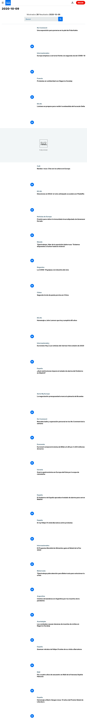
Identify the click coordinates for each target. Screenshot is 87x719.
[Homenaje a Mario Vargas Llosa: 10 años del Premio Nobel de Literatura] (61, 709)
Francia (40, 78)
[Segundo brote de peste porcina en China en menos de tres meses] (61, 304)
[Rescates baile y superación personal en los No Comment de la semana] (61, 431)
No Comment (42, 28)
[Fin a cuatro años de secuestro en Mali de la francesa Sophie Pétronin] (61, 684)
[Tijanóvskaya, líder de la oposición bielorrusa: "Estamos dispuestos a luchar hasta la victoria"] (61, 254)
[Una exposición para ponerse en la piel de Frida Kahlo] (61, 39)
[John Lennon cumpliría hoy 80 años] (61, 329)
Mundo (39, 242)
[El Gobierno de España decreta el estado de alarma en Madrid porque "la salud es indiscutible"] (61, 507)
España (40, 368)
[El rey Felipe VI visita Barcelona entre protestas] (61, 532)
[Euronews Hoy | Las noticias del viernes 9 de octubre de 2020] (61, 355)
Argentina (41, 596)
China (39, 292)
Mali (38, 672)
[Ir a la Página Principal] (8, 2)
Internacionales (43, 53)
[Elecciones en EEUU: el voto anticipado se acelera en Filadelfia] (61, 203)
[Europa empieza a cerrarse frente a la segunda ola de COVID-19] (61, 65)
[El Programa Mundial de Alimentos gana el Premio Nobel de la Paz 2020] (61, 557)
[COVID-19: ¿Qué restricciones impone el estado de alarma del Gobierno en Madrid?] (61, 380)
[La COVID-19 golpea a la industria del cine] (61, 279)
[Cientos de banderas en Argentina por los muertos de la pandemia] (61, 608)
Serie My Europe (43, 394)
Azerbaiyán (41, 621)
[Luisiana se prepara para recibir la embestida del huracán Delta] (61, 115)
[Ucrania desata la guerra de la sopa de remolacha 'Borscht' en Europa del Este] (61, 481)
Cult (38, 166)
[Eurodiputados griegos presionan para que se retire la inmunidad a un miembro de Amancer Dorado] (61, 228)
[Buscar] (43, 19)
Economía (41, 444)
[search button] (60, 19)
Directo (80, 3)
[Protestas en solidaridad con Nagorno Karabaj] (61, 90)
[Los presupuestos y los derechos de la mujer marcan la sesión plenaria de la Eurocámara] (61, 405)
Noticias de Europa (44, 216)
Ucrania (40, 469)
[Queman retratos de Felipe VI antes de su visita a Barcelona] (61, 658)
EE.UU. (39, 104)
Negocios (40, 267)
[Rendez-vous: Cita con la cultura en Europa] (61, 178)
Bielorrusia (41, 571)
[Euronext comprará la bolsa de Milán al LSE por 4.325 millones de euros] (61, 456)
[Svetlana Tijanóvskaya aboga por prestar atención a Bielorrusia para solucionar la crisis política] (61, 582)
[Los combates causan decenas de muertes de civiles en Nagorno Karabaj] (61, 633)
